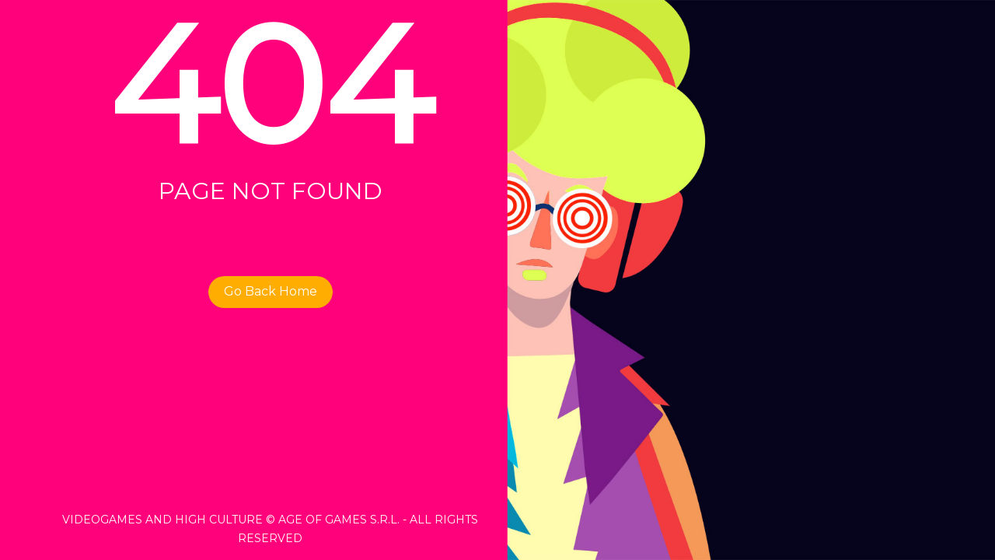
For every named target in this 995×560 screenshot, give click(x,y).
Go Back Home (270, 291)
